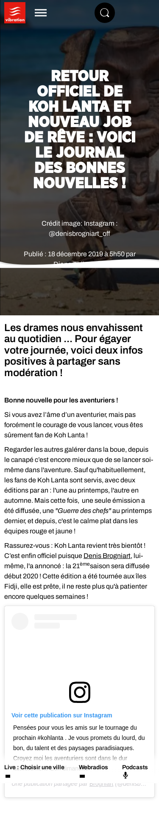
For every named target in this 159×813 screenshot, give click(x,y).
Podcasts (135, 771)
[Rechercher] (105, 13)
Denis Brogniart (107, 555)
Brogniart (101, 783)
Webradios (93, 767)
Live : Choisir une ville (34, 767)
